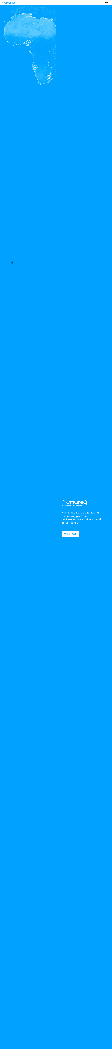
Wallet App (70, 533)
